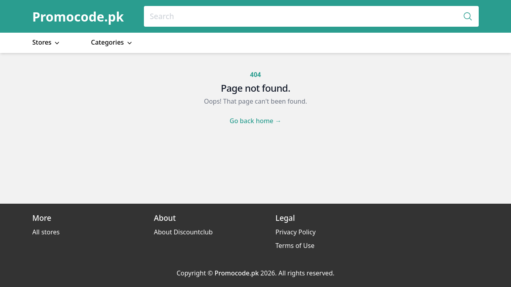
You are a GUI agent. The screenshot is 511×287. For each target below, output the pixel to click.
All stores (46, 232)
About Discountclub (183, 232)
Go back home (255, 120)
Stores (46, 42)
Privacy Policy (295, 232)
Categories (112, 42)
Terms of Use (294, 245)
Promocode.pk (78, 16)
